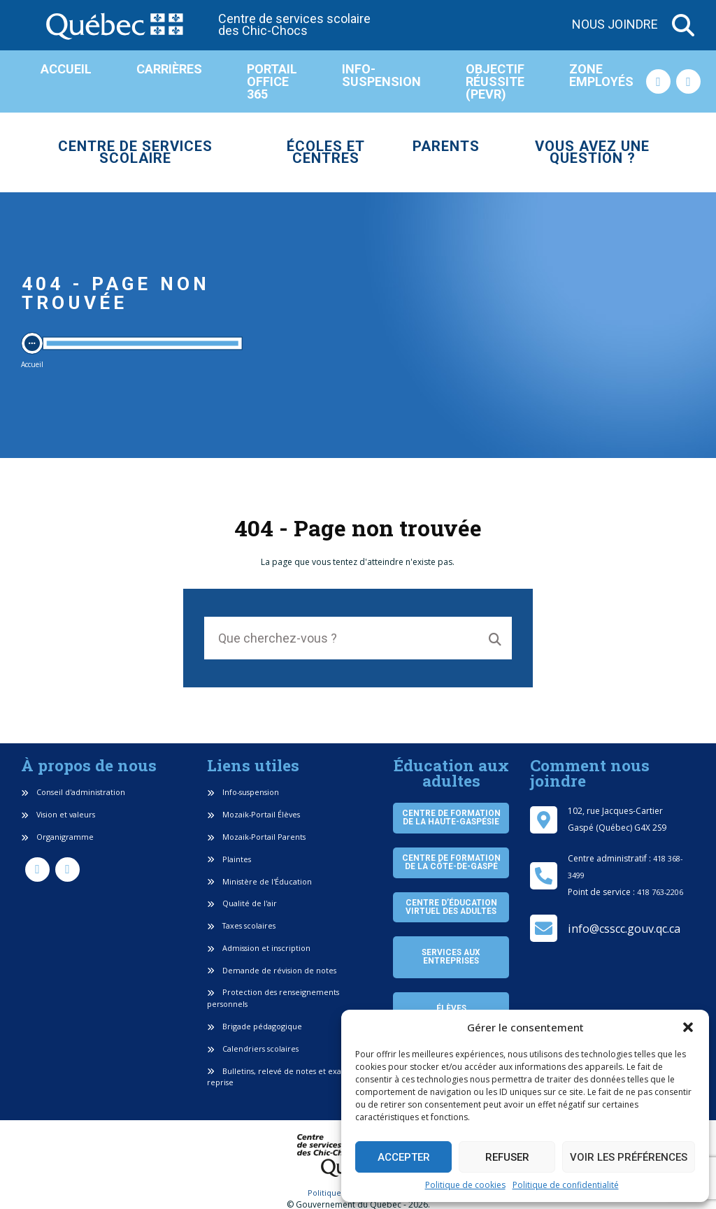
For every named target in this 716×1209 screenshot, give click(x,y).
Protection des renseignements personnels (273, 998)
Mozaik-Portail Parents (256, 836)
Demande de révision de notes (271, 970)
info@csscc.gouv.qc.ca (624, 928)
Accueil (66, 69)
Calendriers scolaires (253, 1048)
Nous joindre (615, 25)
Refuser (507, 1157)
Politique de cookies (465, 1185)
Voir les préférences (628, 1157)
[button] (688, 1027)
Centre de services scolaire (135, 152)
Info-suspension (381, 75)
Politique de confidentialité (566, 1185)
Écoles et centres (326, 152)
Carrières (169, 69)
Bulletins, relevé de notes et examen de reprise (289, 1077)
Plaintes (229, 859)
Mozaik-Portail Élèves (253, 814)
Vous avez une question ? (592, 152)
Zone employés (601, 75)
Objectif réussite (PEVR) (495, 81)
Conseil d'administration (73, 792)
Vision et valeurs (58, 814)
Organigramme (57, 836)
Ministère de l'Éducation (259, 881)
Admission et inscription (258, 948)
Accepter (404, 1157)
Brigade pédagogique (254, 1026)
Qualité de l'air (242, 903)
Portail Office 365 (272, 81)
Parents (446, 146)
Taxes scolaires (241, 925)
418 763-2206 (660, 892)
